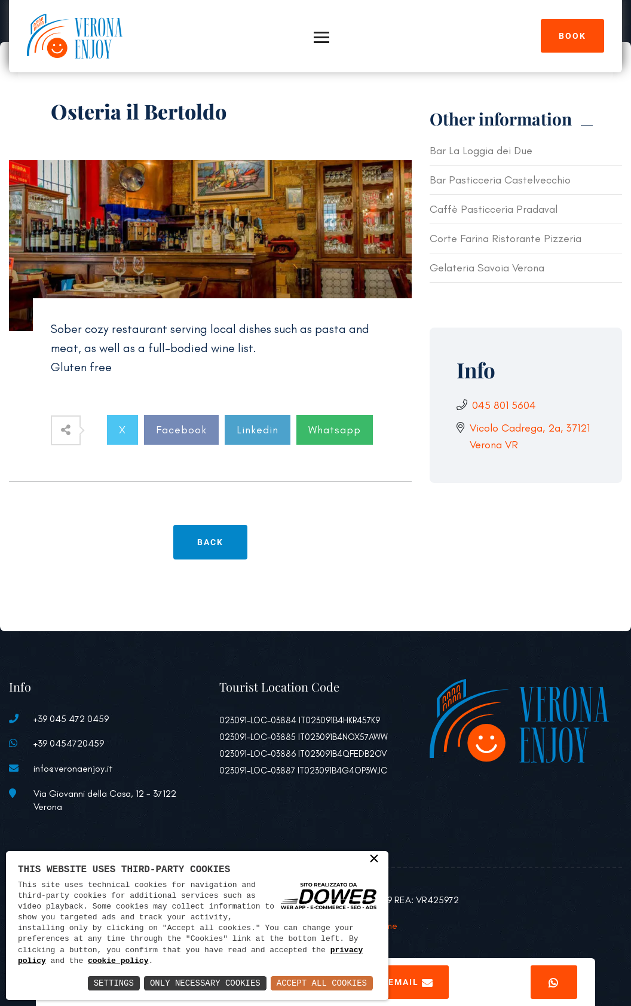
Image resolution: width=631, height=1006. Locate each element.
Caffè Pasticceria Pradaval (494, 209)
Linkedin (257, 429)
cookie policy (118, 961)
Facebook (181, 429)
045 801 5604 (504, 405)
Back (210, 542)
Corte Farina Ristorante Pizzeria (505, 238)
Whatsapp (334, 429)
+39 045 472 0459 (71, 718)
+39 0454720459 (68, 743)
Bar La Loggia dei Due (481, 150)
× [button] (374, 859)
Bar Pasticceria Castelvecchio (500, 179)
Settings (114, 983)
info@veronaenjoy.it (73, 768)
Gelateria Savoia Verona (487, 267)
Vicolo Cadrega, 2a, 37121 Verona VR (530, 436)
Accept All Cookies (322, 983)
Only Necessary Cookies (205, 983)
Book (572, 36)
